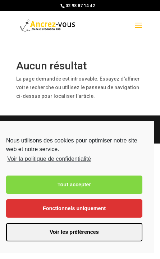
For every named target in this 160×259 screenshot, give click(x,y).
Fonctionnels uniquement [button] (74, 208)
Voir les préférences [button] (74, 232)
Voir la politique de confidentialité (49, 159)
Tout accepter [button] (74, 184)
